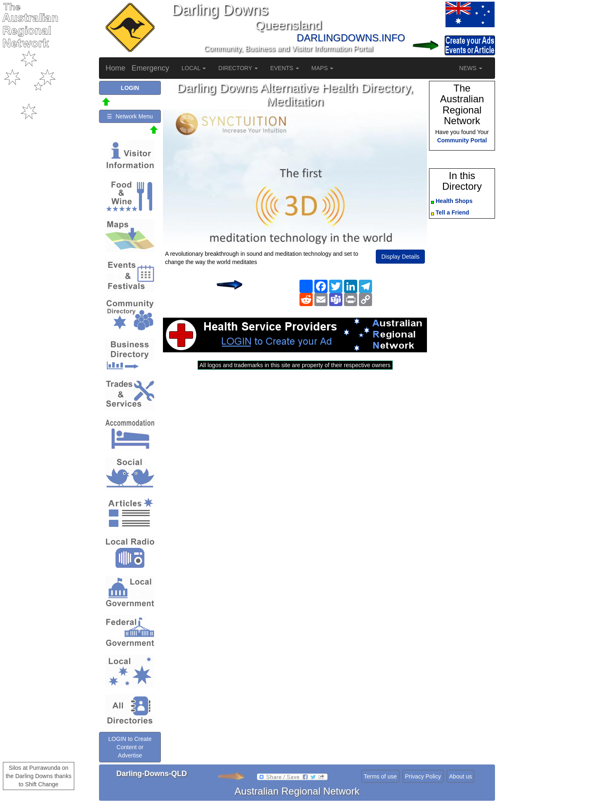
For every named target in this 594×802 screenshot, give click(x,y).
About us (460, 776)
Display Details (400, 256)
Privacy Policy (423, 776)
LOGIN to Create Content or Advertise (129, 747)
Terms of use (380, 776)
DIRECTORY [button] (238, 68)
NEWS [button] (470, 68)
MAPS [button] (322, 68)
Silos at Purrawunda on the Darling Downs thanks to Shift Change (39, 776)
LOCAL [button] (194, 68)
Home (115, 68)
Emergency (150, 68)
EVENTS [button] (284, 68)
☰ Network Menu (130, 116)
